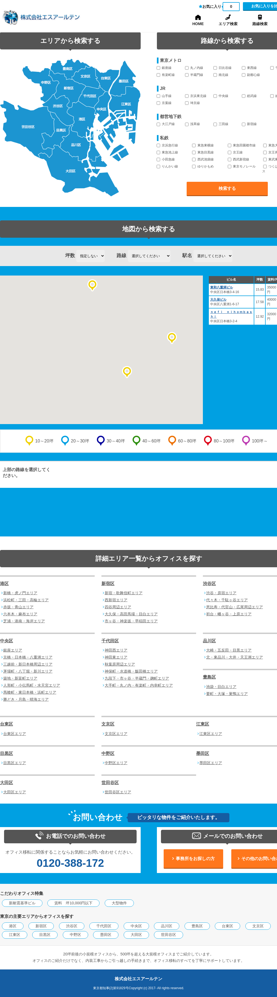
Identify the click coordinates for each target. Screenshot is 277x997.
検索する (227, 188)
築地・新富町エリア (20, 678)
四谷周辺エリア (118, 607)
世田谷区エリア (118, 792)
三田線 (220, 124)
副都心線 (251, 75)
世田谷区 (110, 782)
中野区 (107, 753)
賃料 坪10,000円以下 (73, 903)
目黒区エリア (14, 763)
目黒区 (6, 753)
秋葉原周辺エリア (120, 664)
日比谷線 (222, 68)
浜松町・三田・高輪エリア (26, 600)
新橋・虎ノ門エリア (20, 593)
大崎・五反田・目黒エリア (229, 650)
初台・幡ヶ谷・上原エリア (229, 614)
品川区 (209, 641)
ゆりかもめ (202, 166)
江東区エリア (210, 733)
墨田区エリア (210, 763)
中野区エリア (116, 763)
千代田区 (110, 641)
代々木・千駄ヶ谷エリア (227, 600)
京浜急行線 (167, 145)
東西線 (249, 68)
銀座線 (164, 68)
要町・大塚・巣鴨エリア (227, 693)
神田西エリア (116, 650)
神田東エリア (116, 657)
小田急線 (166, 159)
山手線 (164, 96)
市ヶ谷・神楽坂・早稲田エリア (131, 621)
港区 (4, 583)
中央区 (6, 641)
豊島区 (209, 677)
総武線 (249, 96)
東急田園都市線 (242, 145)
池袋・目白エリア (221, 686)
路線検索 (260, 24)
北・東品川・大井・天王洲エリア (234, 657)
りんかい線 (167, 166)
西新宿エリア (116, 600)
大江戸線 (166, 124)
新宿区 (107, 583)
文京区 (107, 724)
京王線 (235, 152)
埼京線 (192, 103)
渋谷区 (209, 583)
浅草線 (192, 124)
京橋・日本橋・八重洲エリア (27, 657)
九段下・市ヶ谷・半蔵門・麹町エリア (137, 678)
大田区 (6, 782)
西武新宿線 (238, 159)
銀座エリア (12, 650)
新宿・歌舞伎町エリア (124, 593)
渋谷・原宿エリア (221, 593)
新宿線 (249, 124)
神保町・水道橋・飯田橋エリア (131, 671)
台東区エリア (14, 733)
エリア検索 (228, 24)
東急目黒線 (202, 152)
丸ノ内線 (194, 68)
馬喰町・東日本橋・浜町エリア (29, 692)
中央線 (220, 96)
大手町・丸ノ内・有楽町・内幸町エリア (139, 685)
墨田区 (202, 753)
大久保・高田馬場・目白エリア (131, 614)
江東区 (202, 724)
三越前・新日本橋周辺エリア (27, 664)
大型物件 (119, 903)
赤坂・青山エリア (18, 607)
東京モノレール (242, 166)
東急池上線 (167, 152)
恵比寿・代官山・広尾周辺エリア (234, 607)
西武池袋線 (202, 159)
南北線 (220, 75)
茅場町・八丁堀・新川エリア (27, 671)
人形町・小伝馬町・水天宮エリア (31, 685)
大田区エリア (14, 792)
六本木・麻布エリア (20, 614)
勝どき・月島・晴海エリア (26, 699)
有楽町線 (166, 75)
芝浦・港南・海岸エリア (24, 621)
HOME (198, 24)
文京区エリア (116, 733)
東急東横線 (202, 145)
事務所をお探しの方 (195, 858)
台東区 (6, 724)
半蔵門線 (194, 75)
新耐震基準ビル (22, 903)
